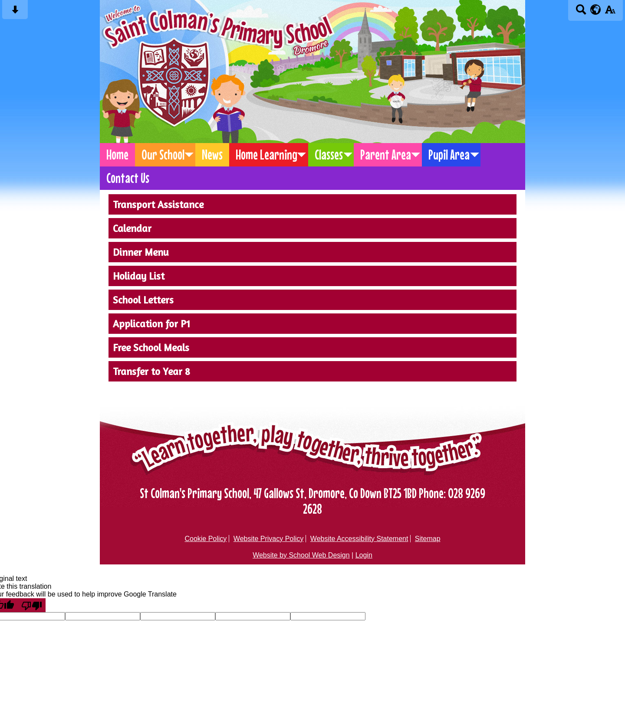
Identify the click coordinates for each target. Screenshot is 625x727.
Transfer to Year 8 (151, 371)
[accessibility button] (610, 12)
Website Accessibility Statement (359, 538)
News (212, 155)
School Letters (143, 300)
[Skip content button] (15, 12)
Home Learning (266, 155)
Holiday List (138, 276)
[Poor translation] (32, 605)
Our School (162, 155)
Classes (329, 155)
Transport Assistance (158, 204)
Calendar (132, 228)
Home (117, 155)
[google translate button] (595, 9)
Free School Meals (151, 347)
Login (363, 555)
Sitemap (428, 538)
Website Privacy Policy (269, 538)
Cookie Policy (205, 538)
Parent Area (385, 155)
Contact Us (127, 178)
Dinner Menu (140, 252)
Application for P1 (151, 323)
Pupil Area (449, 155)
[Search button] (581, 12)
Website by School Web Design (301, 555)
